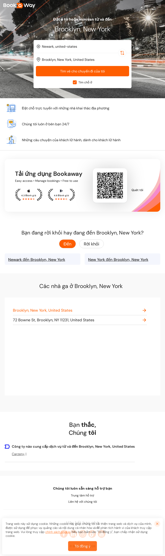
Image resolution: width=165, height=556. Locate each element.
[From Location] (84, 46)
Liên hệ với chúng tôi (82, 502)
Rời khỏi (91, 244)
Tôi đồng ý (83, 549)
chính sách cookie (57, 535)
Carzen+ (18, 454)
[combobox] (82, 46)
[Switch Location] (122, 53)
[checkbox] (75, 82)
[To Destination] (84, 59)
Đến (67, 244)
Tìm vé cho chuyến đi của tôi (82, 71)
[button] (159, 5)
